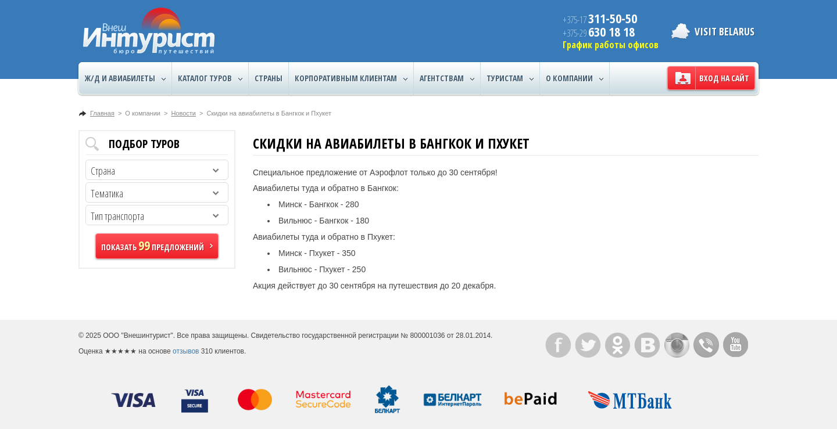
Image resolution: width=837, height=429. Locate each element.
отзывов (186, 351)
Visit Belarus (724, 31)
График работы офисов (611, 44)
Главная (102, 113)
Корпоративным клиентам (351, 78)
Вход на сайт (724, 78)
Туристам (510, 78)
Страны (268, 78)
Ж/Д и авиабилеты (125, 78)
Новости (183, 113)
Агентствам (447, 78)
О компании (574, 78)
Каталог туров (210, 78)
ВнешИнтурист (148, 31)
